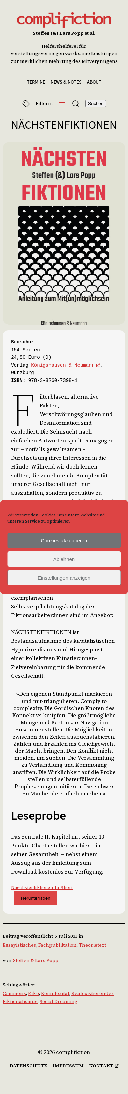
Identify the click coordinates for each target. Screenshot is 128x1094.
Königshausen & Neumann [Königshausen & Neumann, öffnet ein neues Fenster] (65, 365)
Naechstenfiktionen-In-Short (42, 887)
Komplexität (55, 993)
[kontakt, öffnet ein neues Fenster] (104, 1066)
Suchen (95, 103)
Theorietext (92, 944)
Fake (33, 993)
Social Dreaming (58, 1001)
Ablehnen (64, 559)
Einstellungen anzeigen (64, 578)
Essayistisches (19, 944)
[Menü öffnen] (62, 104)
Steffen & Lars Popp (35, 960)
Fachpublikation (57, 944)
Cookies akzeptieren (64, 540)
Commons (14, 993)
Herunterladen (36, 898)
